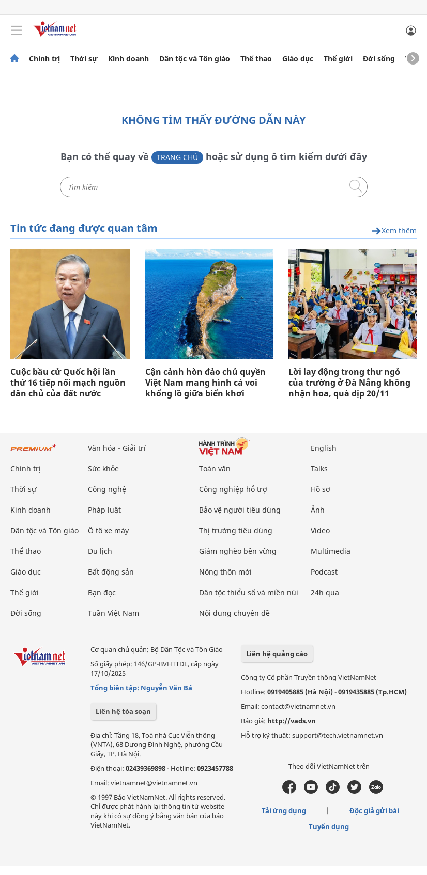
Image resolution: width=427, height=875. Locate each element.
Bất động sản (111, 572)
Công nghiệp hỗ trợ (233, 489)
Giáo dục (297, 58)
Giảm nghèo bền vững (238, 551)
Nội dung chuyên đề (234, 613)
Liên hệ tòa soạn (123, 711)
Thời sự (84, 58)
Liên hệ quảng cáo (277, 653)
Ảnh (318, 510)
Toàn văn (215, 468)
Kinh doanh (128, 58)
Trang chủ (177, 157)
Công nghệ (107, 489)
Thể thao (256, 58)
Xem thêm (394, 231)
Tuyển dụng (329, 826)
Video (320, 530)
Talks (319, 468)
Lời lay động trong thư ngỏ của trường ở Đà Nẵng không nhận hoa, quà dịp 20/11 (349, 383)
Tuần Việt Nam (113, 613)
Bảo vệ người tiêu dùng (240, 510)
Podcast (324, 572)
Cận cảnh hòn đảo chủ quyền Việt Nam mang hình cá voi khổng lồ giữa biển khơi (205, 383)
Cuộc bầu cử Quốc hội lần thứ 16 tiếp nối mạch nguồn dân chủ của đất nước (68, 383)
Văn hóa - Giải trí (117, 448)
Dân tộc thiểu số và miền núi (248, 592)
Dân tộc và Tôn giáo (194, 58)
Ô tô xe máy (108, 530)
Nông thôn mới (225, 572)
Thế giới (338, 58)
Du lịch (100, 551)
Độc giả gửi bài (374, 810)
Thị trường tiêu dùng (235, 530)
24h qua (325, 592)
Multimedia (330, 551)
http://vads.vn (291, 720)
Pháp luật (104, 510)
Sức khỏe (103, 468)
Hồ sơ (320, 489)
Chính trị (44, 58)
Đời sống (379, 58)
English (324, 448)
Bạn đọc (102, 592)
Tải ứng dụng (284, 810)
